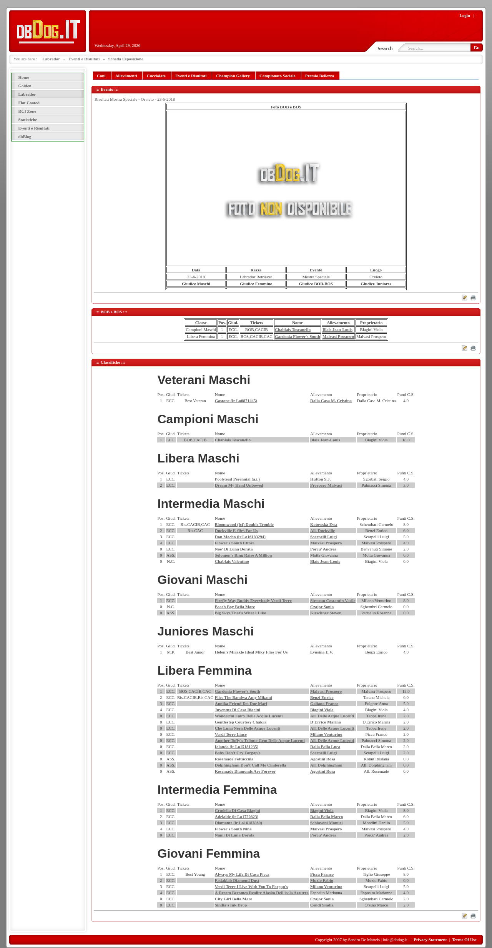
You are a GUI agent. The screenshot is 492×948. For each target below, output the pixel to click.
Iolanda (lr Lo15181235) (236, 746)
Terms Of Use (464, 939)
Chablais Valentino (232, 561)
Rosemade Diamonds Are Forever (245, 771)
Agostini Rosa (322, 759)
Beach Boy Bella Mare (235, 606)
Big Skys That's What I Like (240, 612)
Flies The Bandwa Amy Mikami (243, 697)
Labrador (51, 59)
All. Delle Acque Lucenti (332, 715)
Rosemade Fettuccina (234, 759)
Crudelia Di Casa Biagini (237, 810)
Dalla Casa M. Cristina (331, 400)
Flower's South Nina (233, 829)
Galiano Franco (324, 703)
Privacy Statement (430, 939)
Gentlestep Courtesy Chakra (240, 722)
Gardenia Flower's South (297, 336)
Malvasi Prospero (338, 336)
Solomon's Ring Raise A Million (243, 555)
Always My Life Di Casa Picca (242, 874)
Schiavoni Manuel (326, 822)
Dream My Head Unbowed (239, 485)
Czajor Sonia (322, 606)
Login (465, 15)
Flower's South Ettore (234, 543)
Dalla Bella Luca (325, 746)
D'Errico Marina (325, 722)
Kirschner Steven (325, 612)
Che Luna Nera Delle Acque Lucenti (247, 728)
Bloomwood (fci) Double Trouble (244, 524)
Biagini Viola (322, 709)
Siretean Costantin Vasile (333, 600)
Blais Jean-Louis (337, 329)
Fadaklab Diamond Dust (237, 880)
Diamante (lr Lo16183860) (238, 822)
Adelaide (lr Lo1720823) (236, 816)
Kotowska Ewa (323, 524)
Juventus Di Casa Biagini (237, 709)
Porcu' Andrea (323, 549)
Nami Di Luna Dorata (234, 835)
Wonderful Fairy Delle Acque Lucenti (249, 715)
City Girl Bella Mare (233, 898)
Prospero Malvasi (326, 485)
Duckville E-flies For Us (236, 530)
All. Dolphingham (326, 765)
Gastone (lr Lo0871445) (236, 400)
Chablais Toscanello (293, 329)
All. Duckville (322, 530)
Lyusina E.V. (321, 652)
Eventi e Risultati (84, 59)
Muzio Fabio (321, 880)
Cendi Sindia (322, 905)
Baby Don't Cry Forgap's (238, 752)
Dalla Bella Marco (326, 816)
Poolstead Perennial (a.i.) (237, 479)
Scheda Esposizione (125, 59)
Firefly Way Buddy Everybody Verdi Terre (253, 600)
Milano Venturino (326, 734)
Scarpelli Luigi (323, 536)
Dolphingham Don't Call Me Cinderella (250, 765)
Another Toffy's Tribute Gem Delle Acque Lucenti (260, 740)
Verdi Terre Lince (231, 734)
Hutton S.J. (320, 479)
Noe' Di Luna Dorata (234, 549)
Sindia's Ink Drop (231, 905)
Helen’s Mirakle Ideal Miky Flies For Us (251, 652)
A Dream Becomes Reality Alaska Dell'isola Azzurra (262, 892)
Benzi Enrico (322, 697)
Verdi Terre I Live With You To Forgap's (251, 886)
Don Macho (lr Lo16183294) (240, 536)
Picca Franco (322, 874)
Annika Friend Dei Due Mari (241, 703)
